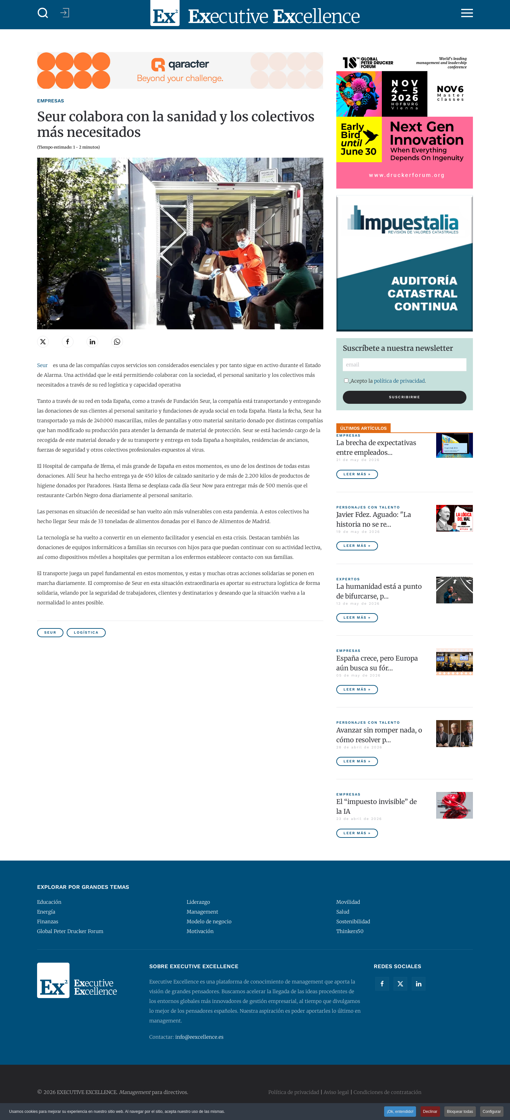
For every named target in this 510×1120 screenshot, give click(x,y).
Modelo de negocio (209, 921)
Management (202, 912)
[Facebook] (382, 984)
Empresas (50, 101)
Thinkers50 (350, 931)
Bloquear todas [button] (460, 1112)
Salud (342, 912)
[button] (43, 13)
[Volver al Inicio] (255, 13)
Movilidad (348, 902)
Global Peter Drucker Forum (70, 931)
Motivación (200, 931)
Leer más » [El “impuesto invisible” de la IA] (357, 833)
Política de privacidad (293, 1092)
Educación (49, 902)
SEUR (50, 632)
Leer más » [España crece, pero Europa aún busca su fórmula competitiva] (357, 689)
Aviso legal (336, 1092)
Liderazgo (198, 902)
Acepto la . (385, 381)
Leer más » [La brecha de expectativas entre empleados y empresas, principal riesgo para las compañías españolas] (357, 474)
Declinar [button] (430, 1112)
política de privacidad (399, 381)
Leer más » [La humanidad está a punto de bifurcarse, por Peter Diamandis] (357, 617)
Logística (86, 632)
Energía (46, 912)
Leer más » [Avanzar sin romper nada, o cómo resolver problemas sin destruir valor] (357, 761)
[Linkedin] (418, 984)
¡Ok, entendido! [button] (400, 1112)
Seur (42, 365)
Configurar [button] (492, 1112)
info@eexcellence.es (199, 1037)
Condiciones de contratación (388, 1092)
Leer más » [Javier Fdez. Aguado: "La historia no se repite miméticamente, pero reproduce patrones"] (357, 546)
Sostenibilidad (353, 921)
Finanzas (47, 921)
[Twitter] (400, 984)
